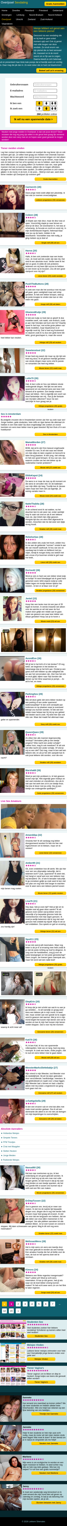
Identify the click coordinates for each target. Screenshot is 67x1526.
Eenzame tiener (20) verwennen (50, 1032)
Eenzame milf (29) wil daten (50, 1119)
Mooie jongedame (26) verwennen (50, 1193)
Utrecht (19, 19)
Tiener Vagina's (41, 1382)
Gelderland (58, 10)
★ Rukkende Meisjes (10, 1160)
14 (4, 1311)
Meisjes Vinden (41, 1359)
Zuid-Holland (46, 19)
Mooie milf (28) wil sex (50, 1058)
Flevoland (29, 10)
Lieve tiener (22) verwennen (50, 853)
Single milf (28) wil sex (50, 243)
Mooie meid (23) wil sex (50, 621)
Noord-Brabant (36, 15)
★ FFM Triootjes (8, 1142)
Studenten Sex (41, 1336)
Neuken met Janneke (48, 1443)
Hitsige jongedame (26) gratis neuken (50, 406)
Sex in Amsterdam (50, 434)
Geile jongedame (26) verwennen (50, 793)
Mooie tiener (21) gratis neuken (50, 893)
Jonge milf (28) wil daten (50, 304)
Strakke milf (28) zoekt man (50, 529)
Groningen (7, 15)
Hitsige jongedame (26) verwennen (50, 686)
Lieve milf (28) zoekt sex (50, 562)
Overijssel (6, 19)
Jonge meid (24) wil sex (50, 1292)
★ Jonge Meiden (8, 1155)
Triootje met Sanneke (48, 1414)
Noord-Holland (55, 15)
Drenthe (16, 10)
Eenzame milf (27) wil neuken (50, 1093)
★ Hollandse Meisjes (10, 1133)
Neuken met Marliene (48, 1473)
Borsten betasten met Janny (48, 1502)
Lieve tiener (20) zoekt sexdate (50, 276)
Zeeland (31, 19)
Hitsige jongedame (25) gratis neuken (50, 965)
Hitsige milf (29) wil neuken (50, 342)
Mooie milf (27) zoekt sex (50, 468)
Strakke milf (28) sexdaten (50, 762)
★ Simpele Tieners (9, 1138)
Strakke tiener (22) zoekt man (50, 1233)
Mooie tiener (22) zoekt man (50, 368)
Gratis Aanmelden (55, 4)
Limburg (20, 15)
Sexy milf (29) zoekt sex (50, 724)
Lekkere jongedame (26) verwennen (50, 200)
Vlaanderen (7, 24)
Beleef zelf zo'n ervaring (51, 70)
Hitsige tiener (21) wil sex (50, 931)
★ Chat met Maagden (10, 1146)
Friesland (43, 10)
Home (4, 10)
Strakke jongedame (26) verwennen (50, 591)
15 (11, 1311)
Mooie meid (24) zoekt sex (50, 496)
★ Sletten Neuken (9, 1151)
